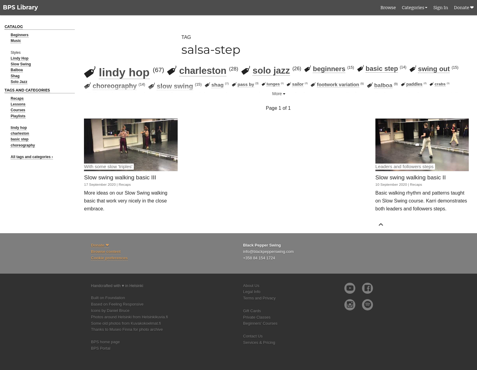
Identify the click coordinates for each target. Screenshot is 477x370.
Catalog (14, 26)
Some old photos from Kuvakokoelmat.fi (126, 323)
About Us (251, 285)
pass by (246, 84)
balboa (383, 85)
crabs (440, 84)
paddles (414, 84)
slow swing (175, 86)
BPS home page (105, 342)
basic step (20, 139)
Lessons (18, 104)
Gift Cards (252, 311)
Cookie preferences (109, 258)
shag (217, 85)
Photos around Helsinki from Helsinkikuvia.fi (129, 317)
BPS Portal (100, 348)
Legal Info (251, 291)
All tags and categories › (32, 157)
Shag (15, 76)
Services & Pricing (259, 342)
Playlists (18, 116)
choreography (23, 145)
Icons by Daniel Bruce (110, 310)
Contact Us (253, 336)
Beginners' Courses (260, 323)
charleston (20, 133)
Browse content (106, 251)
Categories (413, 7)
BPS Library (20, 7)
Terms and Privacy (259, 298)
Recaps (17, 98)
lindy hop (19, 128)
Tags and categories (27, 90)
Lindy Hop (20, 58)
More (277, 93)
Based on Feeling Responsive (117, 304)
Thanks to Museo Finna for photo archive (127, 329)
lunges (273, 84)
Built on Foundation (108, 298)
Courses (18, 110)
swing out (434, 69)
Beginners (20, 35)
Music (16, 41)
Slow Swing (21, 64)
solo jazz (271, 70)
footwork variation (338, 84)
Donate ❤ (464, 7)
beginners (329, 69)
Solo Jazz (19, 82)
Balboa (17, 70)
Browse (388, 7)
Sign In (440, 7)
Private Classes (256, 317)
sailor (298, 84)
